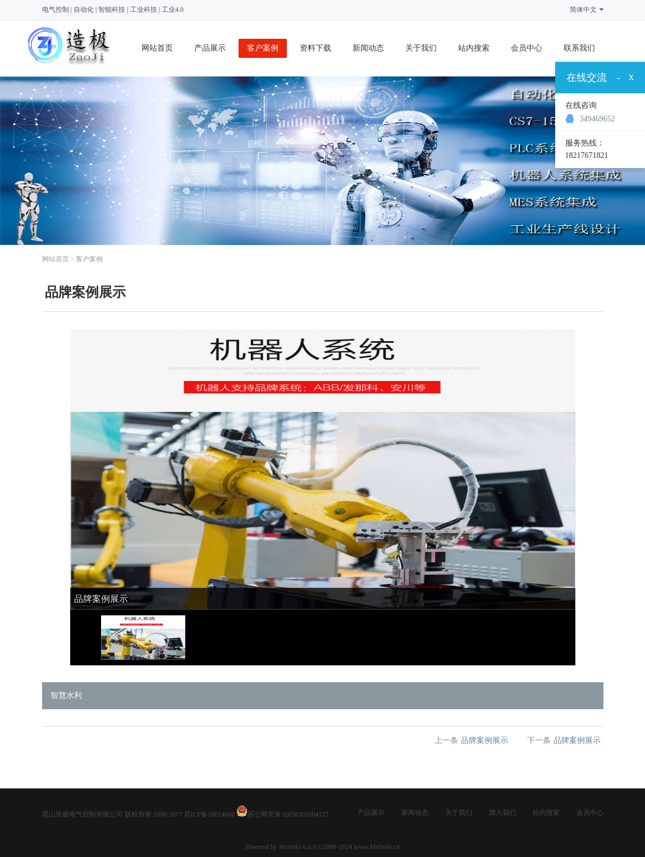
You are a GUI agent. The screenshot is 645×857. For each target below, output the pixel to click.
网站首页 (157, 48)
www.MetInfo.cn (377, 847)
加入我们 (502, 813)
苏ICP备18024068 (209, 814)
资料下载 (315, 48)
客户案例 (262, 48)
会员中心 (526, 48)
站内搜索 (474, 48)
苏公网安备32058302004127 (288, 814)
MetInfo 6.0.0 (297, 847)
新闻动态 (368, 48)
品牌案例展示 (484, 740)
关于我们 (421, 48)
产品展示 (210, 48)
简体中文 (586, 9)
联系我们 (579, 48)
